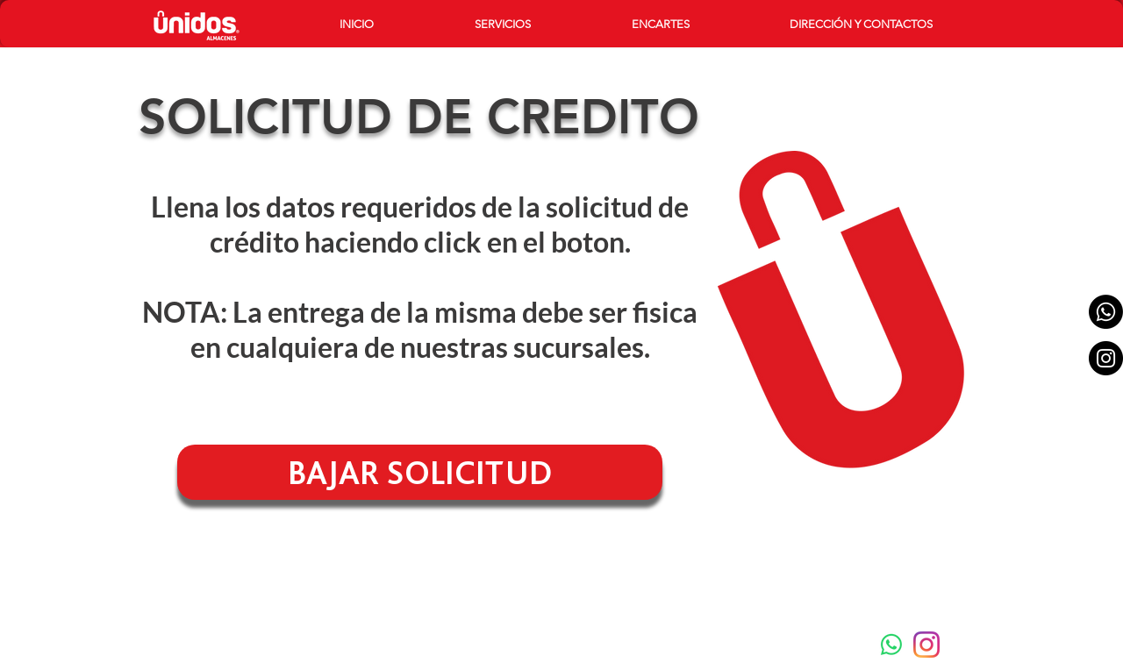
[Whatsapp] (1106, 312)
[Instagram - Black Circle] (1106, 358)
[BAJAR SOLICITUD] (419, 472)
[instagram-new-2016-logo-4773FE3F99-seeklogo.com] (926, 644)
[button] (540, 24)
